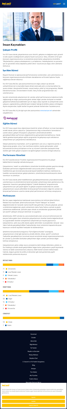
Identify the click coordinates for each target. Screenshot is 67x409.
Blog (33, 365)
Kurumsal (33, 334)
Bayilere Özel (33, 358)
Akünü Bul (33, 341)
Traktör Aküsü (33, 379)
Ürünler (33, 337)
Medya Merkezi (33, 355)
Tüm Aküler (33, 372)
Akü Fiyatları (33, 375)
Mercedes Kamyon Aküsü (33, 382)
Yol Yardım (33, 348)
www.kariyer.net (46, 110)
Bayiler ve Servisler (33, 351)
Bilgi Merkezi (33, 344)
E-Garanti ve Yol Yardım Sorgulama (33, 362)
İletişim (33, 368)
